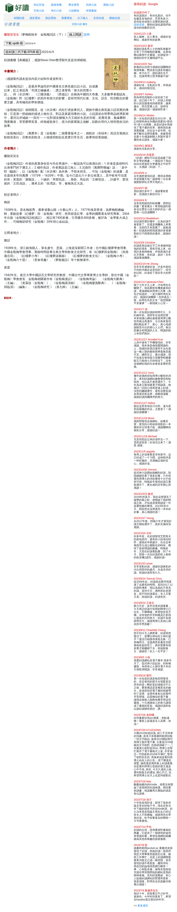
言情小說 (39, 10)
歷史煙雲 (73, 4)
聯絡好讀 (114, 17)
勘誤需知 (51, 17)
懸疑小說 (108, 4)
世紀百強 (39, 4)
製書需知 (66, 17)
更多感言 (143, 905)
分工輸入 (82, 17)
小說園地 (73, 10)
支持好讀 (98, 17)
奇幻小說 (56, 10)
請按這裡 (139, 24)
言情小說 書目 (79, 24)
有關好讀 (19, 17)
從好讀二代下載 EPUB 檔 (22, 52)
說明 (87, 34)
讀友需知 (35, 17)
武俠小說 (91, 4)
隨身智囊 (56, 4)
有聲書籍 (91, 10)
